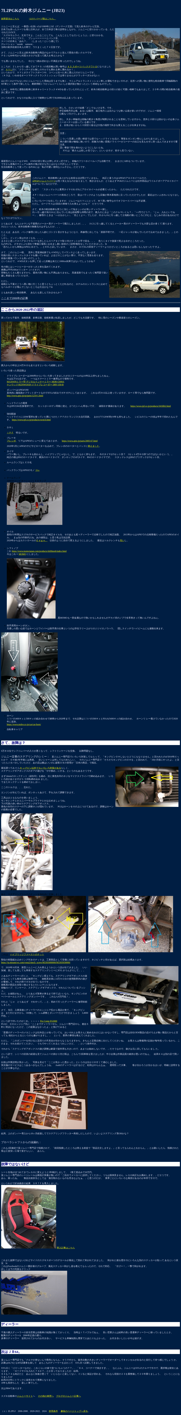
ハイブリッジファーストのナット (27, 954)
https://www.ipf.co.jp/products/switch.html (31, 420)
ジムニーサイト (25, 1396)
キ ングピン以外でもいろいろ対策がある (40, 768)
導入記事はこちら (66, 1248)
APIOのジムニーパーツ (44, 181)
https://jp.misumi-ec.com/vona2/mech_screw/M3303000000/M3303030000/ (35, 962)
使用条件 (53, 1411)
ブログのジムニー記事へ (68, 1396)
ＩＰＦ (10, 432)
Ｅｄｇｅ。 (42, 540)
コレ (37, 470)
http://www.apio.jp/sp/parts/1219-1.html (25, 395)
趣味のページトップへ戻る (74, 1411)
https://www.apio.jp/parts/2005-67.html (80, 441)
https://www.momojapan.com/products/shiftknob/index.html (39, 551)
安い (122, 540)
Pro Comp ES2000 (48, 1021)
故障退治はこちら (10, 18)
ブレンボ (11, 441)
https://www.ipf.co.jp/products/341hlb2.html (151, 406)
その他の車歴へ (46, 1396)
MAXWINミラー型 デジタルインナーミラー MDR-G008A (35, 381)
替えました (93, 446)
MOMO (22, 554)
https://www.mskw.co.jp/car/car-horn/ (24, 724)
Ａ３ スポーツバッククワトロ (82, 66)
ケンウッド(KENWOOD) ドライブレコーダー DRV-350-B (35, 384)
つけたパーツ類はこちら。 (42, 18)
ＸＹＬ (9, 69)
